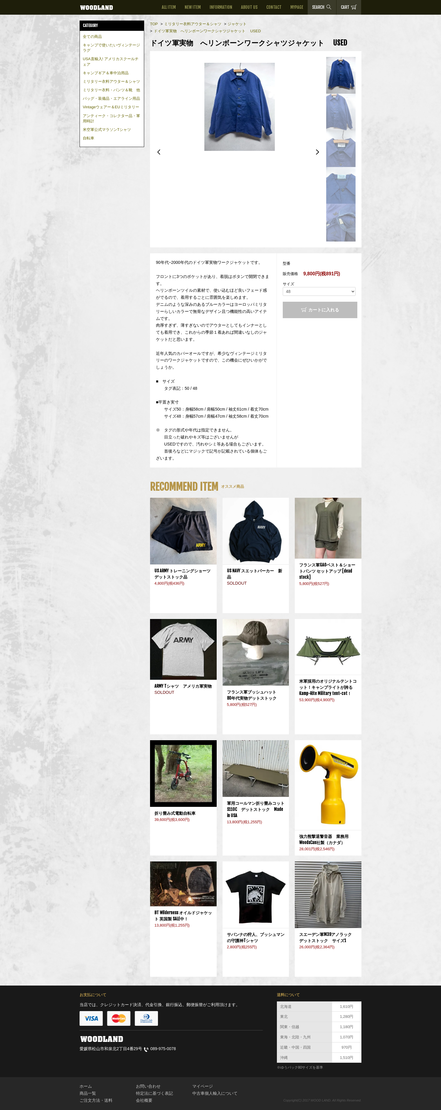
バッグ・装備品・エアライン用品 (111, 98)
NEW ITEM (193, 7)
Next (317, 152)
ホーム (86, 1086)
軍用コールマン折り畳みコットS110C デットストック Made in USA (256, 809)
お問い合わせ (148, 1086)
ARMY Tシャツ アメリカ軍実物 (183, 686)
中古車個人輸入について (215, 1093)
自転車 (88, 138)
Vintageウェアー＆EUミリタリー (111, 107)
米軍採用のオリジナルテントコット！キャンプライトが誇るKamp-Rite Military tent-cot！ (328, 687)
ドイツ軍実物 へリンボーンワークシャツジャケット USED (207, 31)
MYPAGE (296, 7)
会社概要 (144, 1100)
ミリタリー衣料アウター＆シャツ (111, 81)
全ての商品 (92, 36)
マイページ (202, 1086)
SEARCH (322, 7)
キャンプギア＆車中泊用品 (106, 73)
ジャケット (237, 24)
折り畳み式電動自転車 (177, 813)
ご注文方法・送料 (96, 1100)
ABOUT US (249, 7)
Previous (159, 152)
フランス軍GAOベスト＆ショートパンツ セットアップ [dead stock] (327, 571)
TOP (154, 24)
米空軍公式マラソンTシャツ (107, 129)
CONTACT (274, 7)
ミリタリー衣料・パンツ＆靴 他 (111, 90)
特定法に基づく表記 (154, 1093)
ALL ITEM (169, 7)
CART (349, 7)
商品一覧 (88, 1093)
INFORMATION (221, 7)
